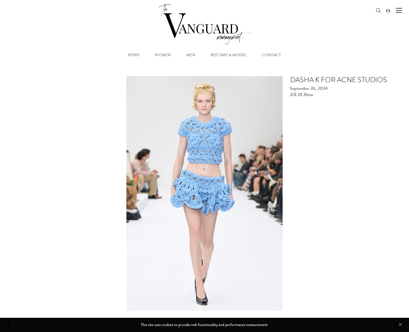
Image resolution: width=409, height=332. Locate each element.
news (134, 55)
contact (271, 55)
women (163, 55)
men (190, 55)
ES (388, 11)
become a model (229, 55)
